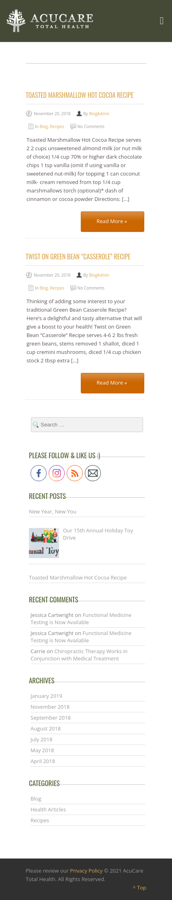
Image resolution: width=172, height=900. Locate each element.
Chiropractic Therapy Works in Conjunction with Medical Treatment (79, 655)
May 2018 (42, 750)
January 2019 (46, 695)
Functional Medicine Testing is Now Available (81, 618)
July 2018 (41, 739)
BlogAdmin (99, 113)
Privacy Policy (86, 870)
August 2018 (46, 728)
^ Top (139, 887)
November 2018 (50, 706)
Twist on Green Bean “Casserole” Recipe (78, 256)
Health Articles (48, 809)
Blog (44, 126)
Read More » (111, 221)
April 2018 (43, 761)
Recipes (57, 126)
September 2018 (51, 717)
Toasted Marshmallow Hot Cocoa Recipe (79, 95)
